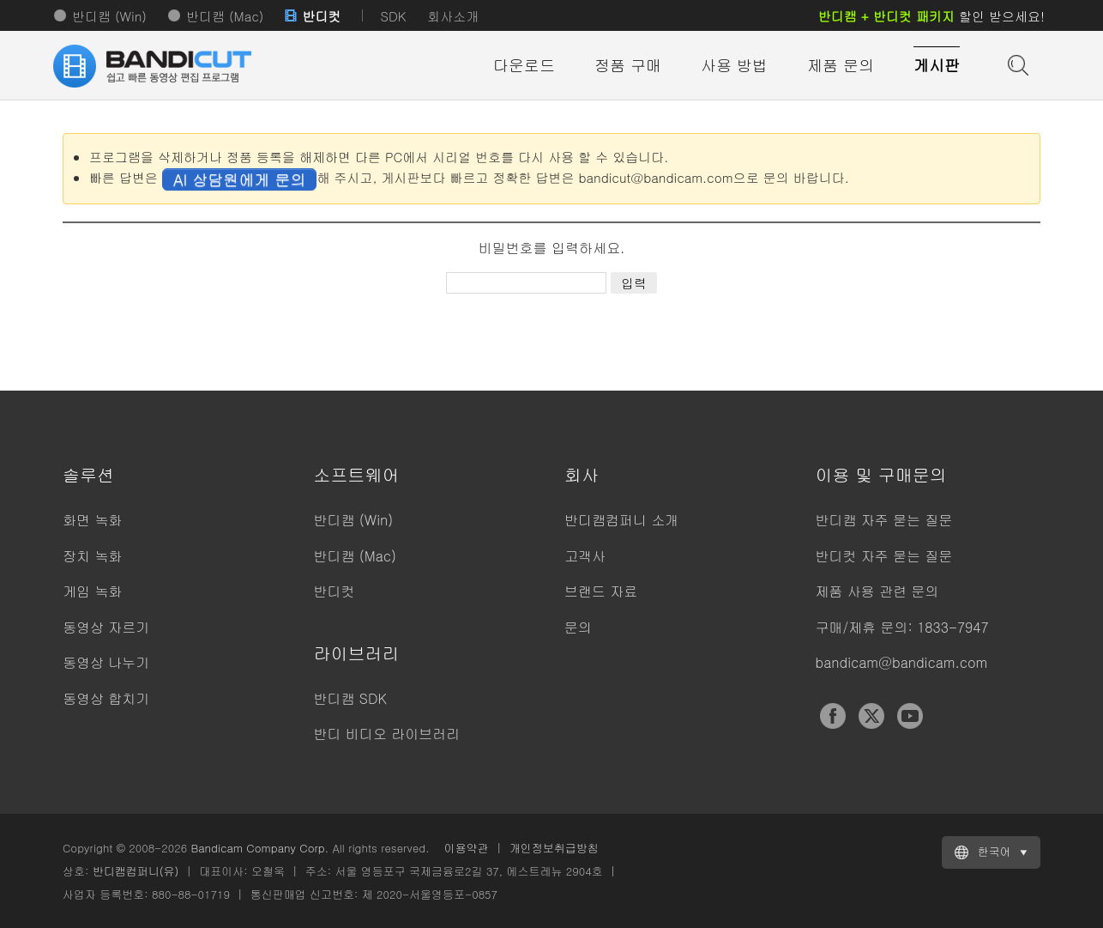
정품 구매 (627, 65)
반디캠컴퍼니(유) (136, 871)
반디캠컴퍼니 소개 (621, 520)
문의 (578, 627)
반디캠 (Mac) (224, 15)
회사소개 (453, 15)
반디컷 (321, 15)
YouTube (910, 716)
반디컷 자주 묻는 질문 (884, 556)
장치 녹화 (92, 556)
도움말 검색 (1016, 63)
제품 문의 (840, 65)
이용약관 (466, 848)
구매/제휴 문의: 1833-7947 (902, 627)
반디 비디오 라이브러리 (387, 733)
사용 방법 (734, 65)
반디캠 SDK (350, 698)
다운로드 (524, 65)
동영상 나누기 (106, 662)
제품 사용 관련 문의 (877, 591)
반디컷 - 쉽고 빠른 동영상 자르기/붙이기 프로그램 (157, 66)
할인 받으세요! (931, 15)
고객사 (585, 556)
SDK (393, 15)
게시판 (936, 65)
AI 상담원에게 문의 (239, 179)
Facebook (833, 716)
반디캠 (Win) (109, 15)
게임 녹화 (92, 591)
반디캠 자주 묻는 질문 (884, 520)
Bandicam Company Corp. (259, 848)
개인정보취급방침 (554, 848)
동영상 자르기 (106, 627)
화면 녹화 (92, 520)
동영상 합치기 (106, 698)
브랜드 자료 (600, 591)
